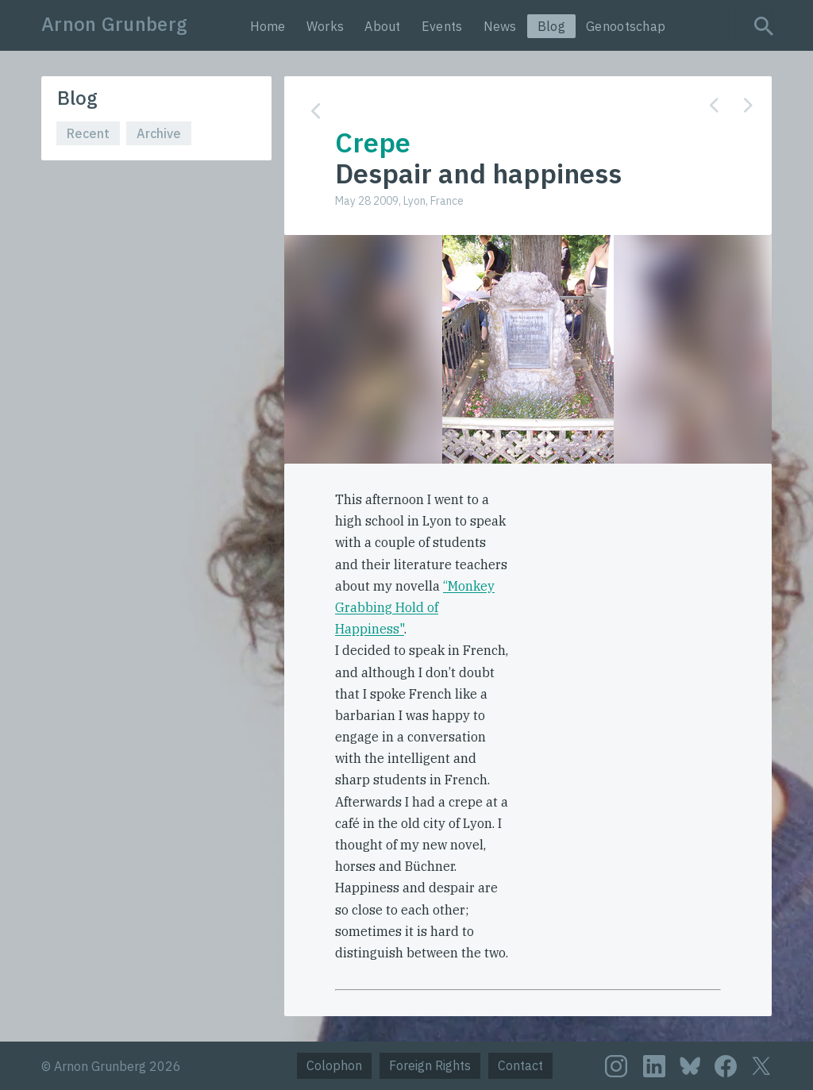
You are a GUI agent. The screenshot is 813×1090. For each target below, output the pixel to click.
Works (325, 26)
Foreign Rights (430, 1065)
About (382, 26)
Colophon (334, 1065)
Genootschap (625, 26)
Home (268, 26)
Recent (88, 133)
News (500, 26)
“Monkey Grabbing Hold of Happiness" (415, 607)
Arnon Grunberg (114, 24)
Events (442, 26)
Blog (551, 26)
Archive (159, 133)
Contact (520, 1065)
